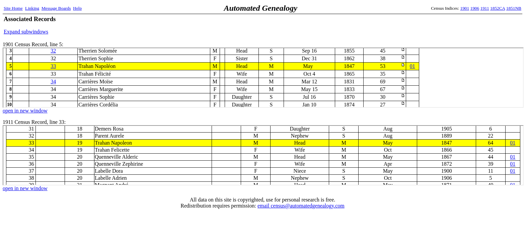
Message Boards (56, 8)
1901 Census (263, 78)
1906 (474, 8)
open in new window (25, 110)
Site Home (13, 8)
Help (77, 8)
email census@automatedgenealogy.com (301, 206)
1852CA (497, 8)
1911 (484, 8)
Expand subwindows (26, 31)
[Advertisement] (443, 25)
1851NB (513, 8)
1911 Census (263, 155)
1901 (464, 8)
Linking (32, 8)
